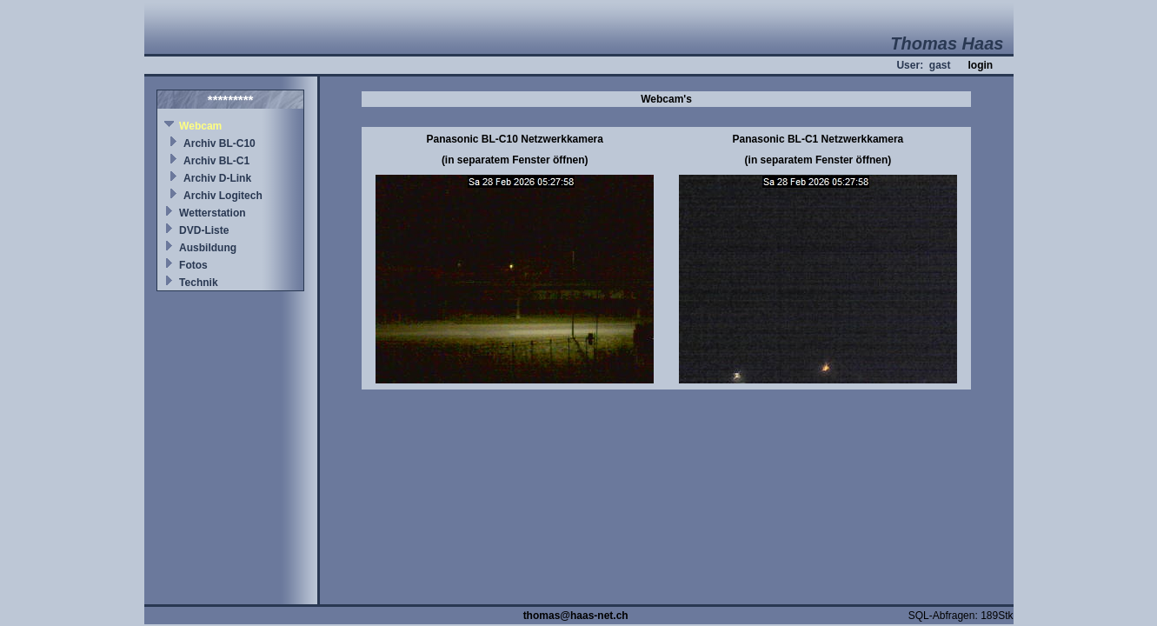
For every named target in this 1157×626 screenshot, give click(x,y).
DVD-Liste (204, 230)
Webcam (200, 126)
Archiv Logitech (223, 196)
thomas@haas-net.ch (575, 615)
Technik (198, 282)
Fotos (193, 265)
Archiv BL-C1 (216, 161)
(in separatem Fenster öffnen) (515, 160)
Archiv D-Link (217, 178)
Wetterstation (212, 213)
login (980, 65)
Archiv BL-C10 (219, 143)
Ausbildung (207, 248)
